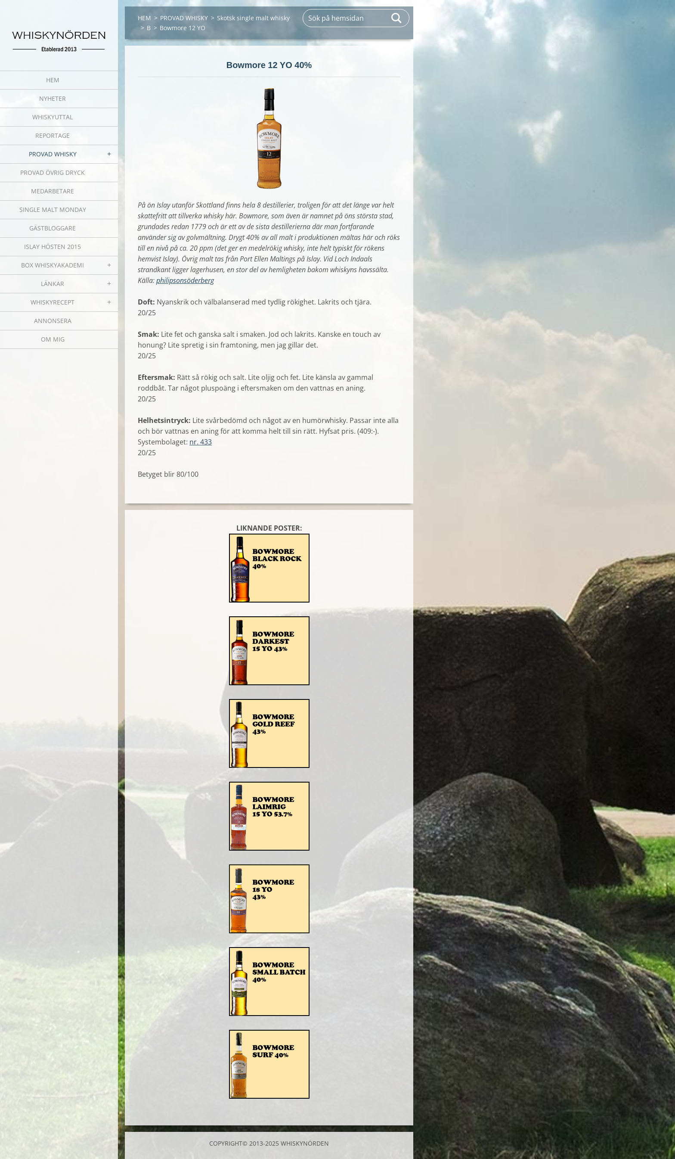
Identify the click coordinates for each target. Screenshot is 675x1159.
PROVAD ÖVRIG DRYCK (52, 172)
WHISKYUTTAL (52, 117)
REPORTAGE (52, 135)
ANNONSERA (52, 321)
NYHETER (52, 98)
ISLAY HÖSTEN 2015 (52, 246)
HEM (52, 80)
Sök (397, 18)
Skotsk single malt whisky (253, 18)
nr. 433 (200, 442)
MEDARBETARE (52, 191)
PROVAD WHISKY (53, 154)
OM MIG (53, 339)
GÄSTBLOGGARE (52, 228)
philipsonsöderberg (185, 280)
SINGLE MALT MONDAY (52, 209)
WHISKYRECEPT (52, 302)
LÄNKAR (52, 284)
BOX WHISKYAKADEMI (52, 265)
